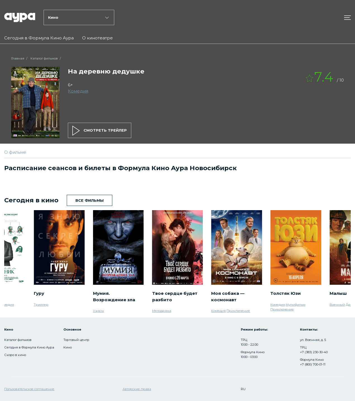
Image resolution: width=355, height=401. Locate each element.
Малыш (338, 293)
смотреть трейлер (99, 131)
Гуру (39, 293)
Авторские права (137, 389)
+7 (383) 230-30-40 (314, 352)
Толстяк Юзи (285, 293)
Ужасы (98, 311)
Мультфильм (295, 305)
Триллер (41, 305)
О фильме (15, 152)
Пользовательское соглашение (29, 389)
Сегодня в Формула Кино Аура (39, 38)
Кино (67, 347)
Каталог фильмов (44, 58)
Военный (337, 305)
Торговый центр (76, 340)
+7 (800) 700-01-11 (312, 364)
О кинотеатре (97, 38)
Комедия (78, 91)
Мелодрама (161, 311)
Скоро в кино (15, 355)
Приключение (238, 311)
